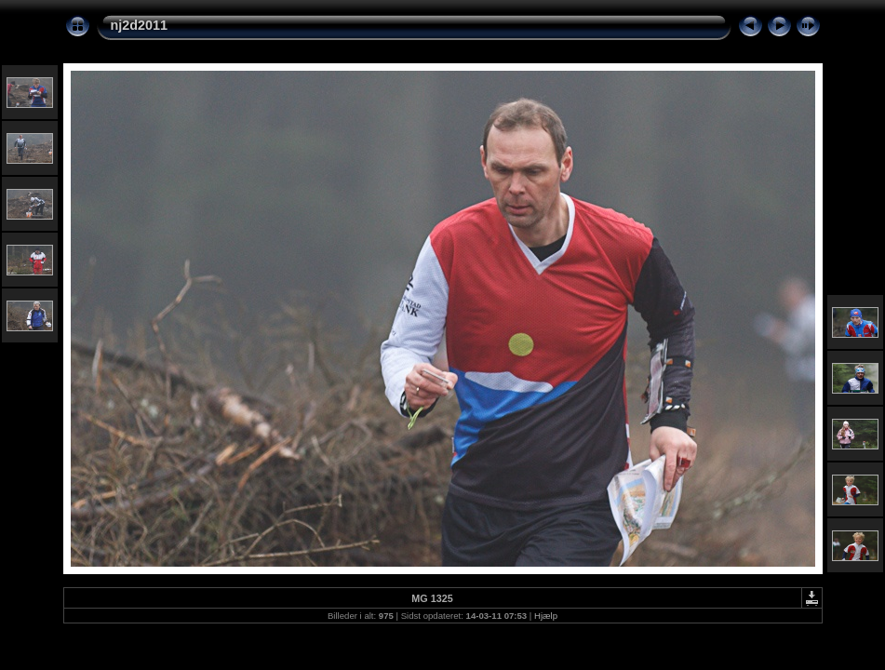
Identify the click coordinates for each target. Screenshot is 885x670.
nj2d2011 (139, 25)
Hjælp (545, 615)
